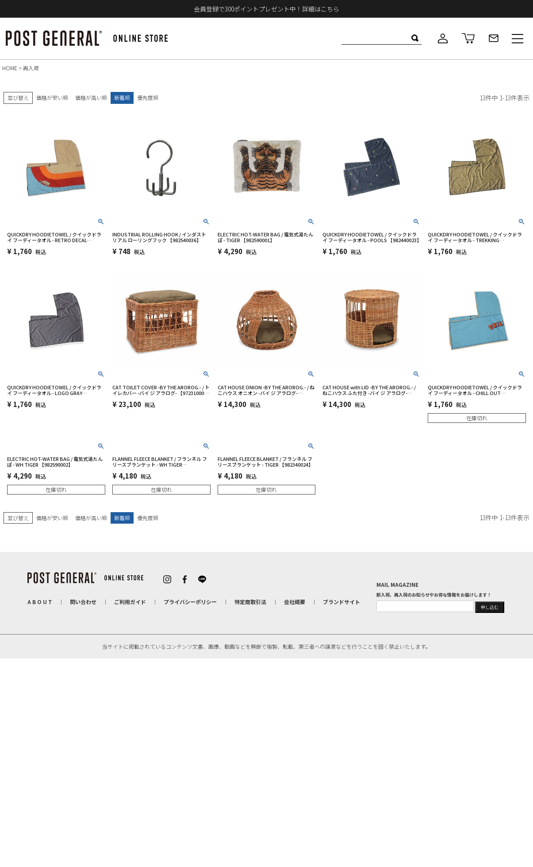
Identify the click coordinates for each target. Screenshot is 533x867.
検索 (415, 38)
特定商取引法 (250, 601)
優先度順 (147, 97)
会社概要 (294, 601)
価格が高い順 (91, 97)
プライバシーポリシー (189, 601)
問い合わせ (82, 601)
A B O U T (39, 601)
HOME (9, 68)
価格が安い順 (52, 97)
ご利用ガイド (130, 601)
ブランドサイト (341, 601)
